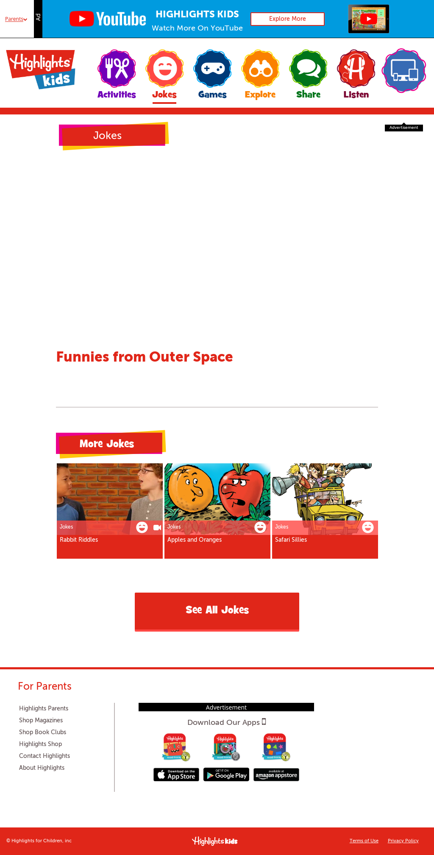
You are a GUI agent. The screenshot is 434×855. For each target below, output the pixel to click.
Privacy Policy (403, 841)
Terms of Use (364, 841)
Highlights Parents (43, 709)
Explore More (287, 19)
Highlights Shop (40, 744)
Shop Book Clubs (42, 732)
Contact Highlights (44, 756)
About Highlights (41, 768)
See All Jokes (217, 611)
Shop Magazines (41, 721)
